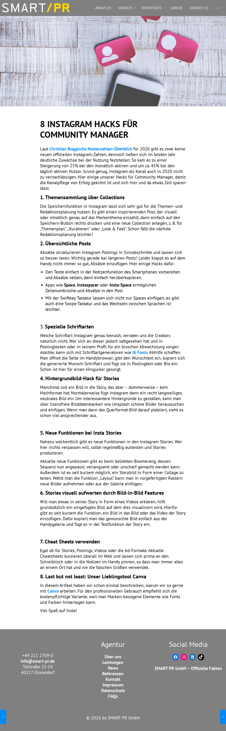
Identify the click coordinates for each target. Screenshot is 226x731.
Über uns (113, 657)
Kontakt (113, 679)
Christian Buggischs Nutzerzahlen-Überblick (90, 149)
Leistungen (112, 662)
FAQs (113, 696)
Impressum (113, 685)
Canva (53, 591)
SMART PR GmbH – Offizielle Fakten (188, 668)
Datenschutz (113, 690)
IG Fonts (140, 352)
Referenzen (113, 673)
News (113, 668)
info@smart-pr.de (38, 661)
